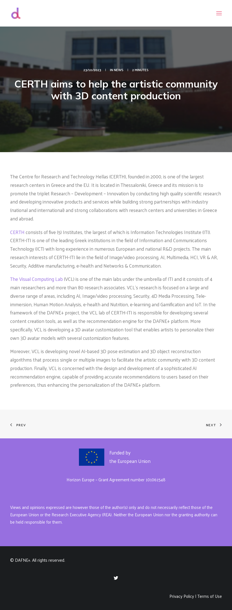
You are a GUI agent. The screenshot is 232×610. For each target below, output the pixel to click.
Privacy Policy (181, 596)
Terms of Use (209, 596)
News (118, 70)
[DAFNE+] (15, 13)
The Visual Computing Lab (36, 279)
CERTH (17, 232)
